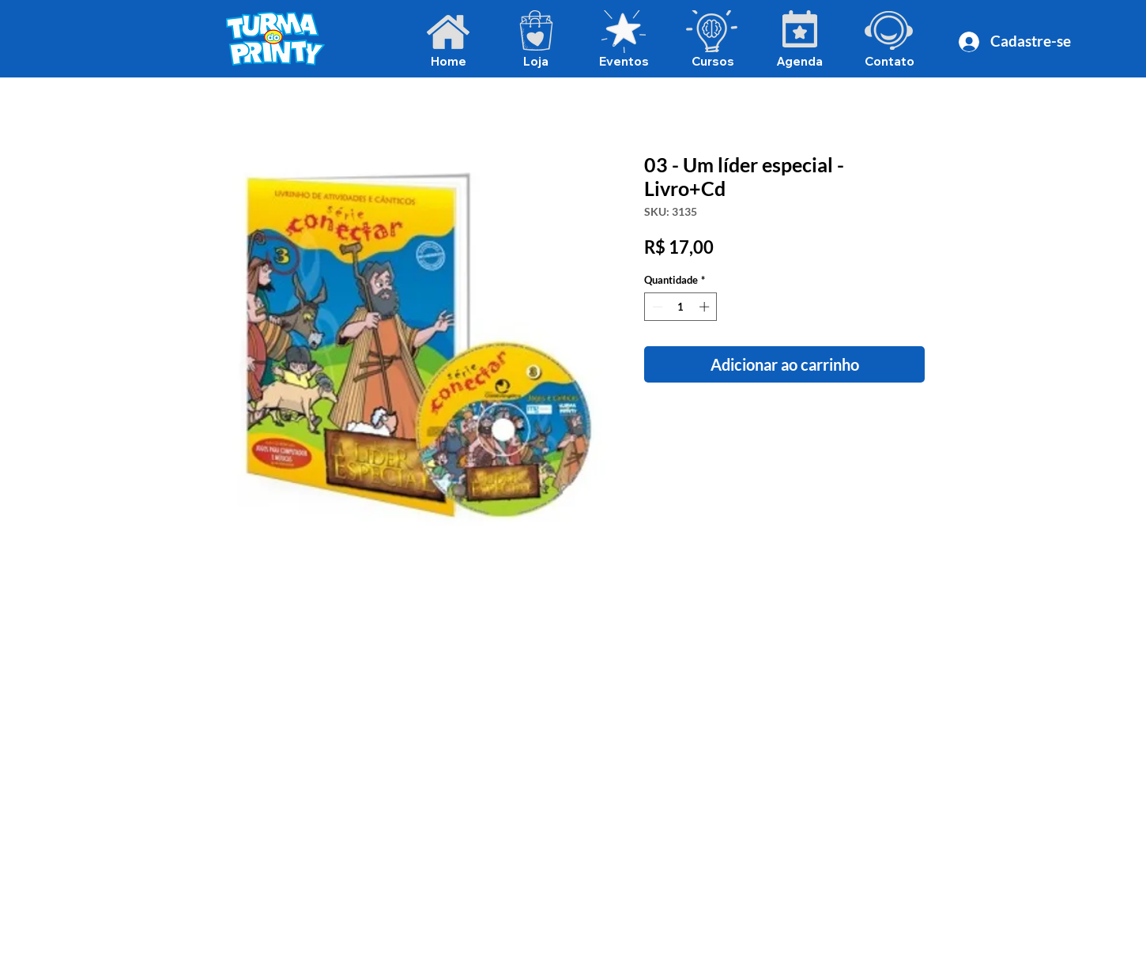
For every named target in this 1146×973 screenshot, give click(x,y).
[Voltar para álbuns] (586, 97)
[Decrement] (656, 306)
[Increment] (705, 306)
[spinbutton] (680, 306)
